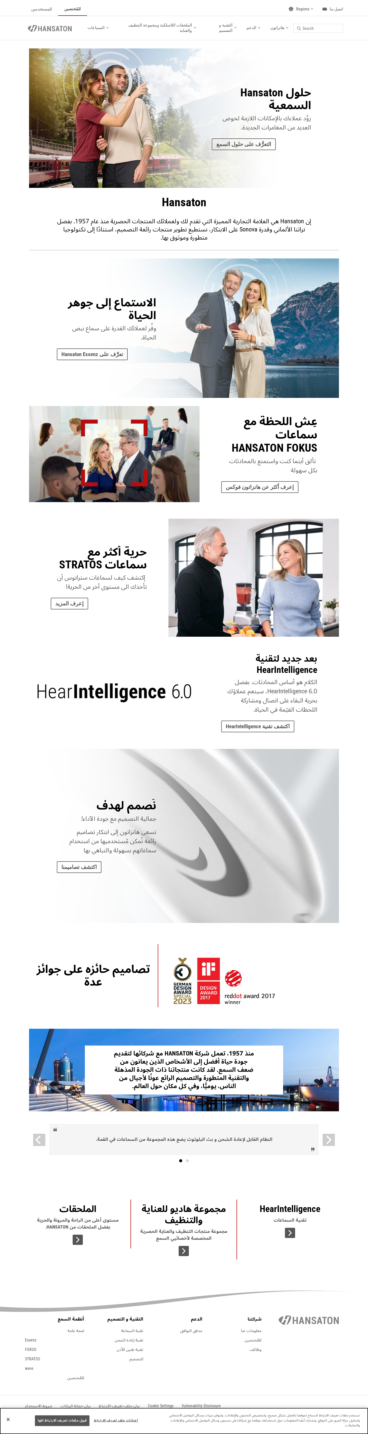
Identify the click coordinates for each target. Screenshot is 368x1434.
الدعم (251, 27)
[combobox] (318, 28)
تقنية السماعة (132, 1330)
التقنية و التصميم (225, 28)
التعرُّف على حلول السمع (243, 144)
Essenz (30, 1340)
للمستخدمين (41, 9)
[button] (161, 1406)
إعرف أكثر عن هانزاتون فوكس (260, 487)
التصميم (136, 1359)
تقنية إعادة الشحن (128, 1340)
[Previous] (39, 1140)
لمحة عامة (76, 1330)
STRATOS (32, 1359)
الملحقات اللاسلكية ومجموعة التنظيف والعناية (160, 28)
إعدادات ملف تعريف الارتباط (116, 1420)
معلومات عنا (251, 1330)
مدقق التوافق (191, 1330)
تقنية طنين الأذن (129, 1349)
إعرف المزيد (69, 604)
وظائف (255, 1349)
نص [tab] (187, 1160)
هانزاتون (277, 27)
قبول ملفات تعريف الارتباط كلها (62, 1420)
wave (29, 1368)
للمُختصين (72, 8)
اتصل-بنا (336, 9)
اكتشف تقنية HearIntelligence (258, 726)
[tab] (180, 1160)
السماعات (95, 27)
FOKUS (30, 1349)
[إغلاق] (8, 1419)
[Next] (329, 1140)
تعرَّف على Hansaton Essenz (92, 354)
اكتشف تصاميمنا (79, 867)
